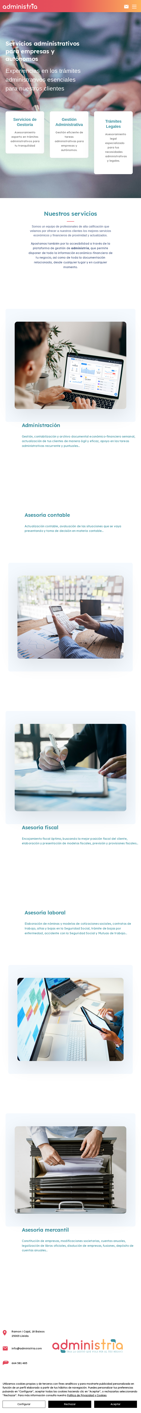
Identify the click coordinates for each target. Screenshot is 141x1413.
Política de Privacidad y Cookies (86, 1395)
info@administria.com (27, 1348)
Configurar (23, 1404)
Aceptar (115, 1404)
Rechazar (70, 1404)
